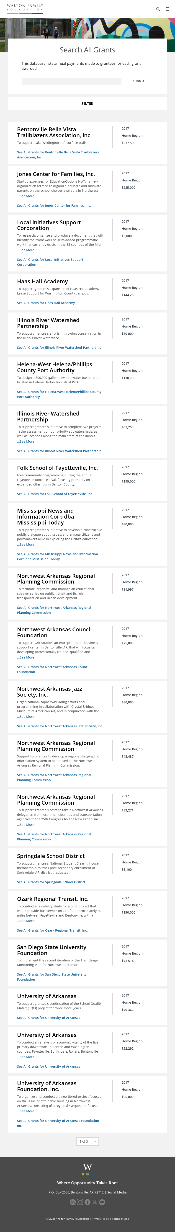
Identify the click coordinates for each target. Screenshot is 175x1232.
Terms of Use (120, 1219)
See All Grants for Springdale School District (51, 882)
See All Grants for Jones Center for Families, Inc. (54, 205)
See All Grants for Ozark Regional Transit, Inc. (52, 930)
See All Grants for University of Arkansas (48, 1017)
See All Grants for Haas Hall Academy (46, 303)
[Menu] (167, 9)
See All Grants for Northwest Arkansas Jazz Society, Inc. (60, 726)
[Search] (158, 9)
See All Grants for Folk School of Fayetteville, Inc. (55, 494)
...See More (25, 196)
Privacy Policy (100, 1219)
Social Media (117, 1192)
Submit (138, 81)
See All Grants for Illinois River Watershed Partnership (59, 347)
